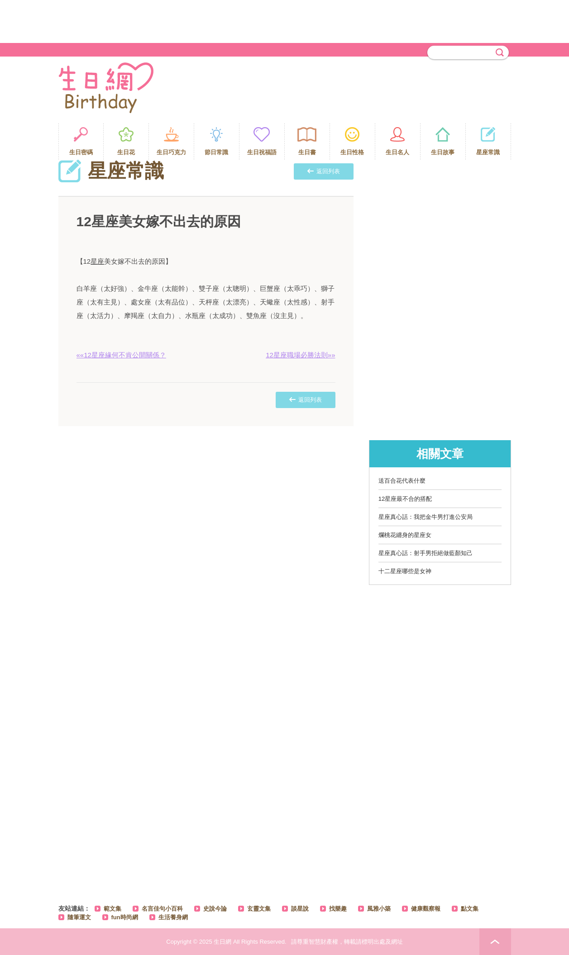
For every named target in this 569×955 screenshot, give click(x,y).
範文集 (112, 908)
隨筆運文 (79, 917)
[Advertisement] (284, 20)
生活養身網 (173, 917)
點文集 (469, 908)
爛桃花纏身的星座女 (404, 535)
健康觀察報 (425, 908)
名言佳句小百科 (162, 908)
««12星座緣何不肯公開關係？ (121, 355)
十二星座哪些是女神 (404, 571)
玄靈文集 (259, 908)
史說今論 (215, 908)
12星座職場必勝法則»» (300, 355)
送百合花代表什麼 (402, 480)
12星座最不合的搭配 (405, 498)
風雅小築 (379, 908)
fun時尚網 (124, 917)
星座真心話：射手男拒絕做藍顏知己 (425, 553)
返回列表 (323, 171)
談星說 (300, 908)
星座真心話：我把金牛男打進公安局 (425, 516)
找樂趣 (338, 908)
